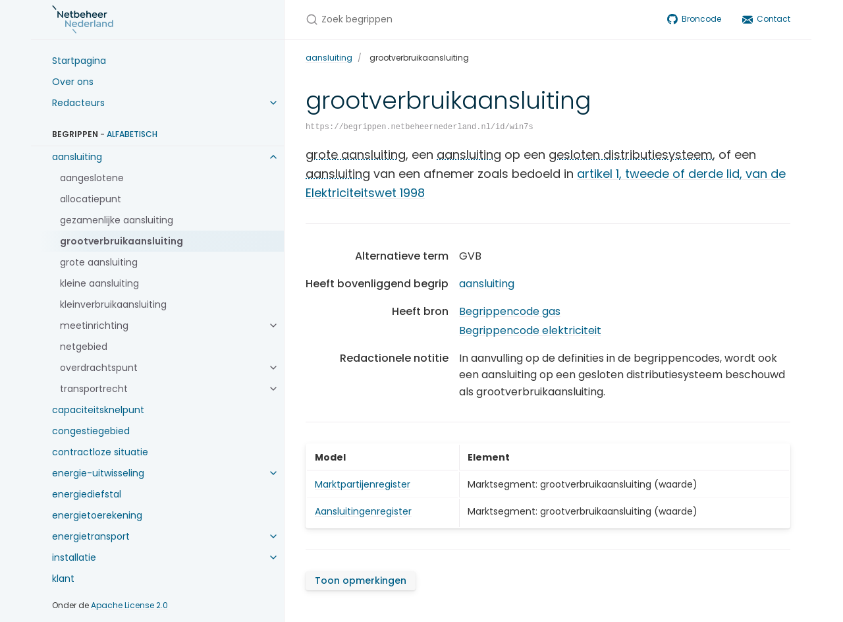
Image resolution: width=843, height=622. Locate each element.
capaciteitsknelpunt (98, 409)
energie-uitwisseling (98, 473)
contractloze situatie (100, 452)
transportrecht (94, 388)
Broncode (694, 18)
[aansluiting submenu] (273, 156)
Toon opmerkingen (360, 580)
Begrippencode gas (509, 311)
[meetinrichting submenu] (273, 325)
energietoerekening (97, 515)
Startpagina (79, 60)
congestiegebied (91, 431)
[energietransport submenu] (273, 536)
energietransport (91, 536)
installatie (74, 557)
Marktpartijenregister (362, 484)
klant (63, 578)
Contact (766, 18)
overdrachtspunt (99, 367)
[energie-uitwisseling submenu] (273, 473)
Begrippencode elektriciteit (530, 330)
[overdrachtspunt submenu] (273, 367)
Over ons (73, 81)
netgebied (83, 346)
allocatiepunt (90, 199)
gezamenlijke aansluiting (116, 220)
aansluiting (77, 156)
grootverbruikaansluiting (121, 241)
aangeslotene (92, 177)
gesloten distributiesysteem (631, 154)
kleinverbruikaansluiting (113, 304)
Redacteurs (78, 102)
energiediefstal (86, 494)
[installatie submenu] (273, 557)
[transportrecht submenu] (273, 388)
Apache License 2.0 (129, 605)
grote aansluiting (99, 262)
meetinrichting (94, 325)
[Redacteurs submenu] (273, 102)
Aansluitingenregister (363, 511)
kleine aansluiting (99, 283)
